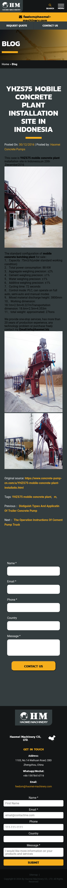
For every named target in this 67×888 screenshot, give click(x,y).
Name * (12, 563)
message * (14, 636)
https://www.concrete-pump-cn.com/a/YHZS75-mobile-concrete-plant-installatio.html (33, 483)
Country (12, 618)
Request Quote (16, 25)
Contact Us (50, 25)
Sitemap (33, 874)
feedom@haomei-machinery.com (35, 18)
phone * (12, 599)
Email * (33, 809)
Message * (33, 845)
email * (11, 581)
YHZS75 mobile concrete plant (31, 497)
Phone (33, 821)
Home (5, 64)
